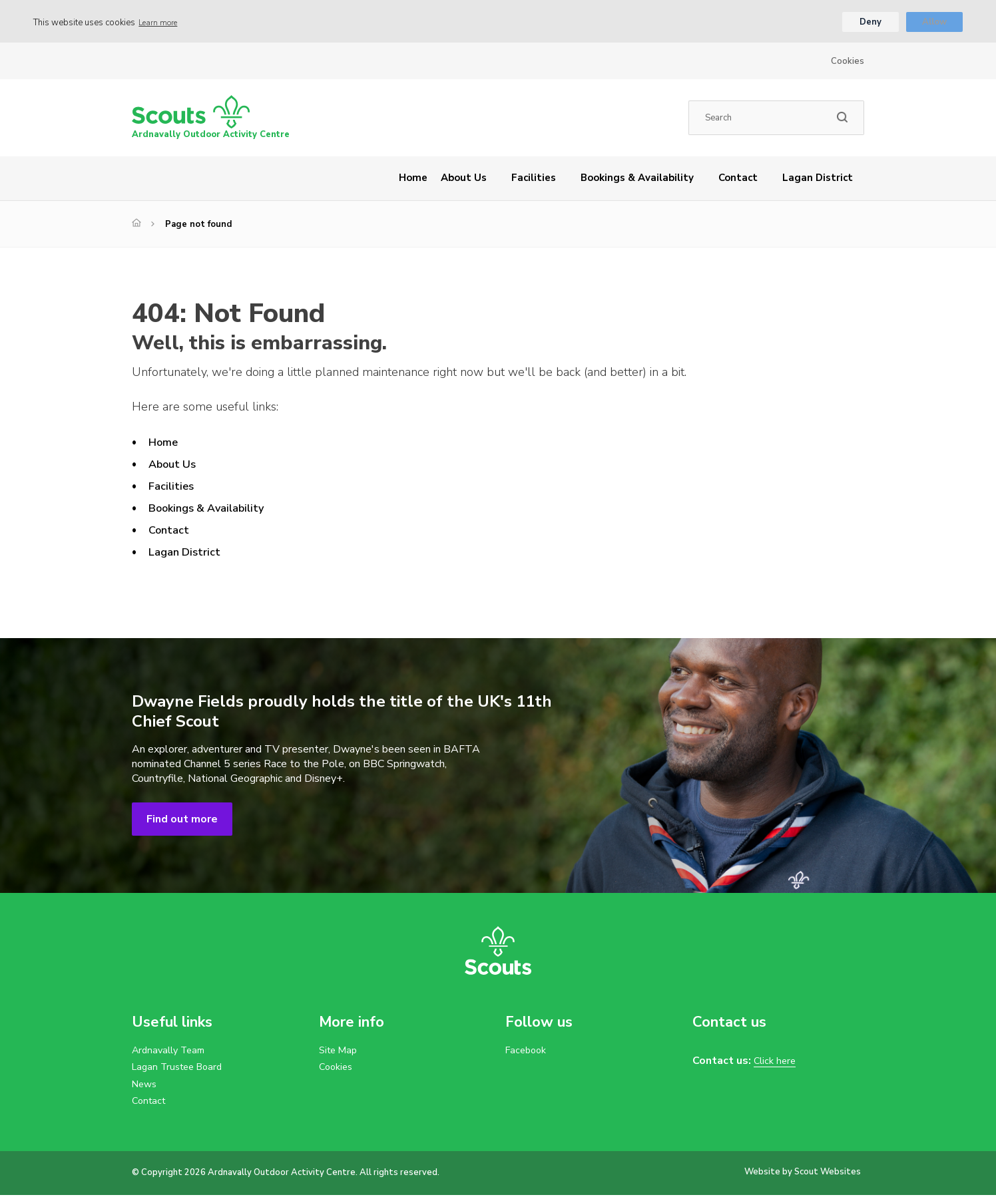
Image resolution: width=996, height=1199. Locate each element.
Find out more (182, 821)
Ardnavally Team (172, 1052)
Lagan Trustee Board (181, 1070)
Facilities (533, 179)
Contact (738, 179)
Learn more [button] (161, 23)
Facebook (528, 1052)
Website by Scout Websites (802, 1176)
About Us (464, 179)
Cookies (847, 63)
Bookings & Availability (637, 179)
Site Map (340, 1052)
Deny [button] (870, 23)
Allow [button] (934, 23)
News (146, 1087)
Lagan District (817, 179)
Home (413, 179)
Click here (776, 1063)
